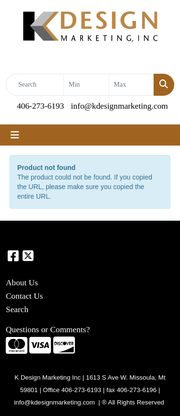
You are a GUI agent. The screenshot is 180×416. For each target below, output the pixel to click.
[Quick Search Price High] (131, 85)
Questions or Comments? (48, 329)
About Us (22, 282)
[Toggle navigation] (15, 135)
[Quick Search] (35, 85)
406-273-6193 (40, 106)
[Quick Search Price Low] (86, 85)
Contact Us (24, 296)
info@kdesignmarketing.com (119, 106)
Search (17, 309)
